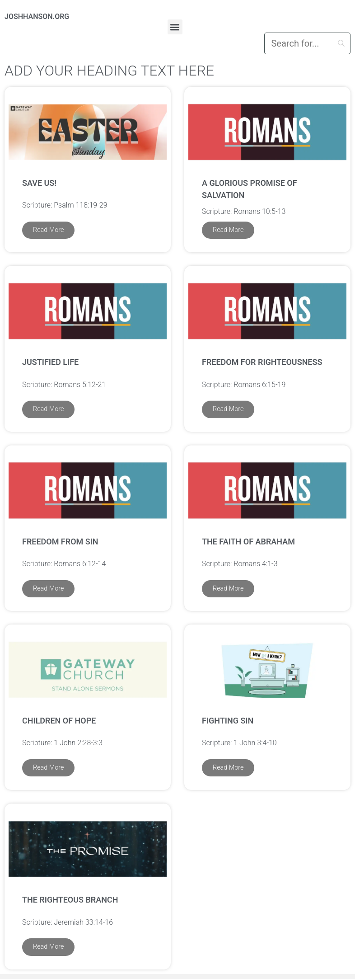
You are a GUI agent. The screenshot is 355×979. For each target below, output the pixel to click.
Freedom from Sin (60, 541)
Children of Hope (59, 720)
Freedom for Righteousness (262, 362)
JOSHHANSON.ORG (37, 16)
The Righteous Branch (70, 899)
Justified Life (50, 362)
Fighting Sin (227, 720)
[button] (175, 26)
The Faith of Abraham (248, 541)
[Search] (307, 43)
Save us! (39, 183)
